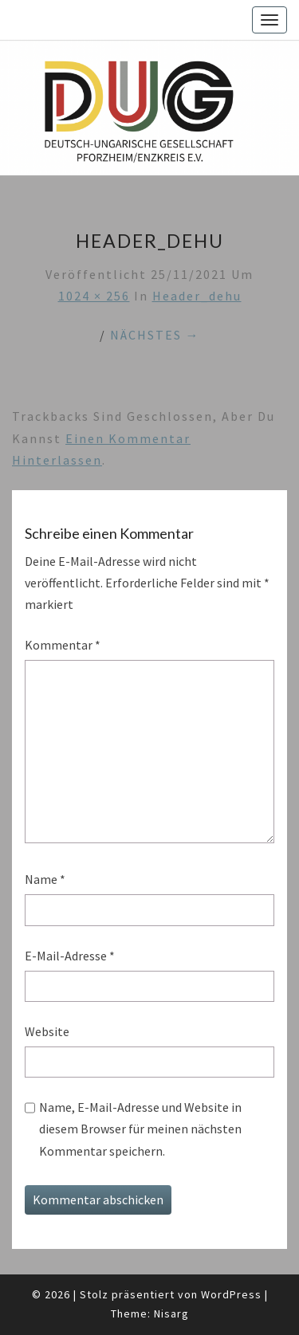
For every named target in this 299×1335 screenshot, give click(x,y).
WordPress (231, 1294)
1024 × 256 (94, 296)
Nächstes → (155, 335)
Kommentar (62, 645)
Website (47, 1031)
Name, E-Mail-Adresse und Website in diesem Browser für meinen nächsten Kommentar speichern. (140, 1128)
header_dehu (197, 296)
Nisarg (171, 1313)
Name (45, 879)
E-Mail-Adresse (70, 956)
